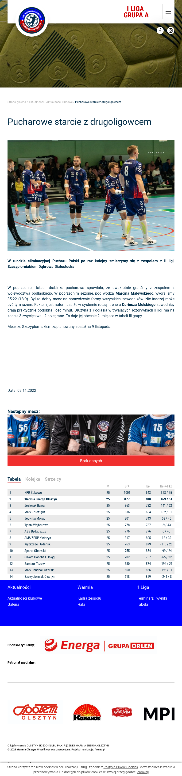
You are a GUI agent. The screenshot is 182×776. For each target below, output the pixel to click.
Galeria (13, 604)
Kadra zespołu (89, 598)
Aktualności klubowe (59, 102)
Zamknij (143, 772)
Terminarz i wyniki (152, 598)
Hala (81, 604)
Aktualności (36, 102)
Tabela (142, 604)
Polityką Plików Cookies (121, 767)
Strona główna (17, 102)
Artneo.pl (100, 749)
